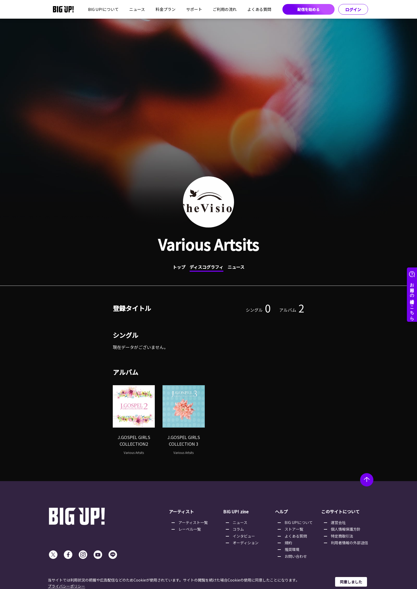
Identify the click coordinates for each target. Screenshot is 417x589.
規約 (288, 542)
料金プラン (166, 9)
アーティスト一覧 (193, 522)
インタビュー (244, 536)
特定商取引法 (342, 536)
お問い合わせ (296, 556)
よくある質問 (259, 9)
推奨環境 (292, 549)
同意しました (351, 581)
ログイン (353, 9)
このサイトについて (340, 511)
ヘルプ (281, 511)
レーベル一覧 (189, 529)
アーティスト (181, 511)
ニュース (137, 9)
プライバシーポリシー (66, 586)
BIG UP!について (103, 9)
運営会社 (338, 522)
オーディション (245, 542)
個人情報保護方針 (346, 529)
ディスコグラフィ (206, 267)
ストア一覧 (294, 529)
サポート (194, 9)
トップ (179, 267)
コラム (238, 529)
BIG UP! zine (236, 511)
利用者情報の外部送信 (349, 542)
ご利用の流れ (225, 9)
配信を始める (308, 9)
